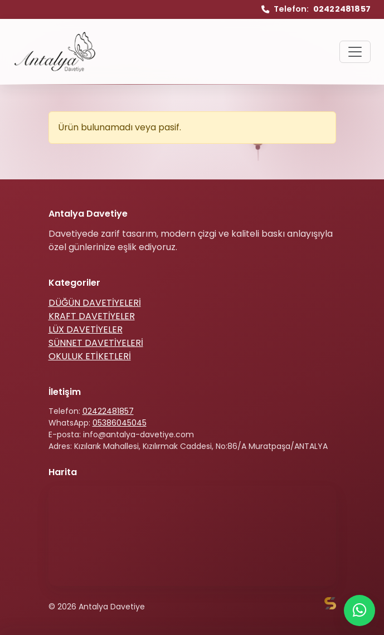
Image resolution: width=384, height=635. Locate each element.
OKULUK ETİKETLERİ (89, 356)
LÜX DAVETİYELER (85, 329)
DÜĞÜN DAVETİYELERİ (94, 302)
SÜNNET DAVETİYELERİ (95, 342)
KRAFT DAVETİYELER (91, 316)
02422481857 (108, 411)
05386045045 (120, 422)
